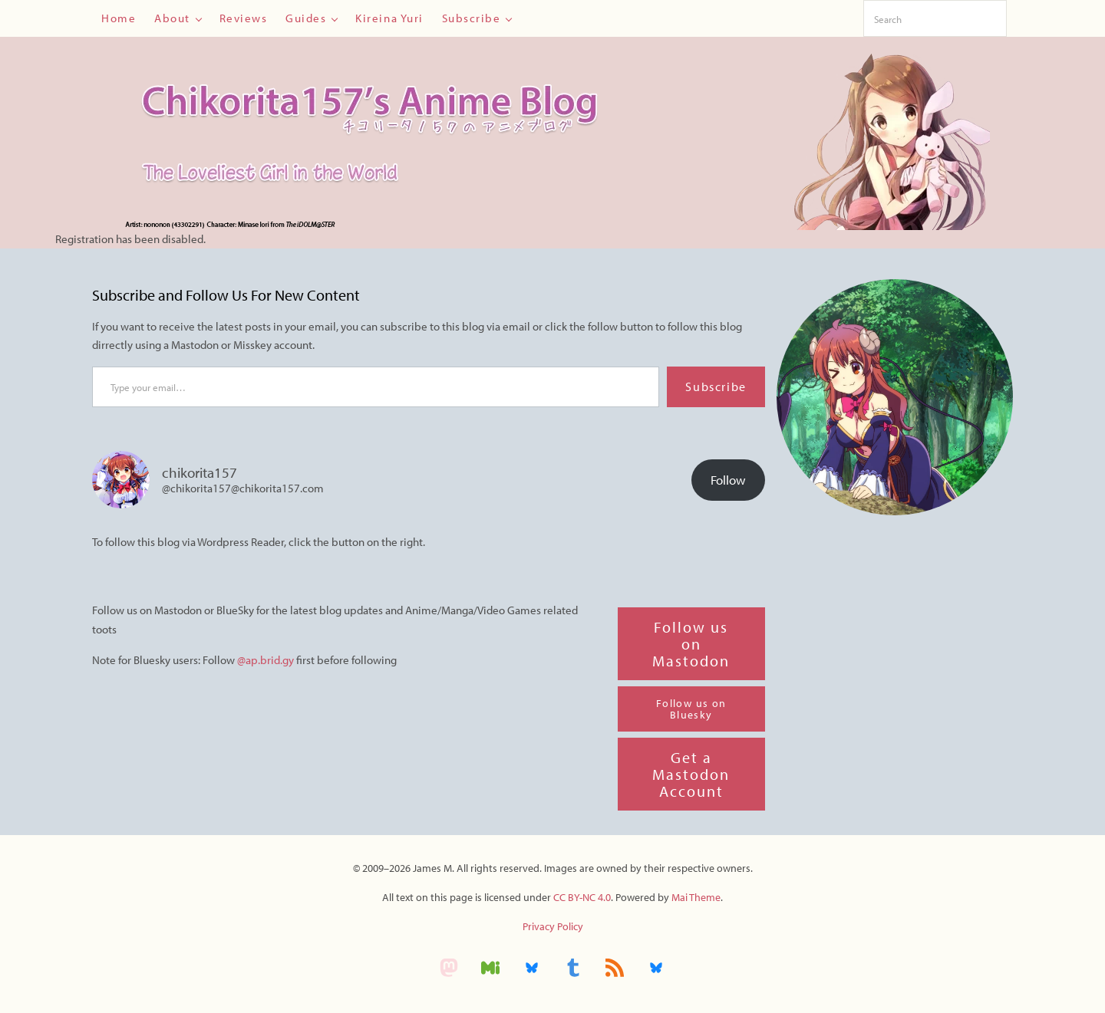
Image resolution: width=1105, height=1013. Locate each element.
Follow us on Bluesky (691, 709)
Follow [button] (728, 480)
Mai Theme (696, 897)
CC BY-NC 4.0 (582, 897)
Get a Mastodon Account (691, 774)
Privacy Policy (553, 926)
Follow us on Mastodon (691, 643)
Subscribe (715, 386)
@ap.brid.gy (266, 660)
